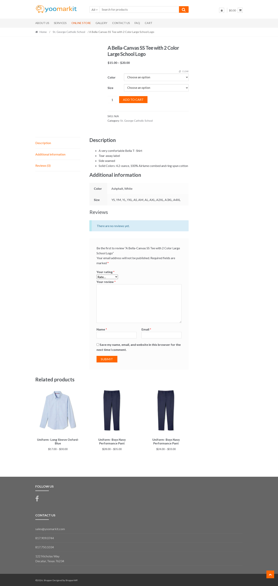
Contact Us (121, 23)
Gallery (101, 23)
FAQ (137, 23)
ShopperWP (71, 579)
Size (110, 88)
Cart (148, 23)
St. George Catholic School (69, 31)
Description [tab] (43, 143)
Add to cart (133, 99)
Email (146, 329)
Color (112, 77)
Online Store (81, 23)
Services (60, 23)
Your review (106, 282)
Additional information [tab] (50, 154)
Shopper (48, 579)
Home (43, 31)
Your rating (105, 272)
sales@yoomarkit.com (50, 528)
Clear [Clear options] (185, 71)
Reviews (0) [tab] (43, 165)
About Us (42, 23)
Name (102, 329)
